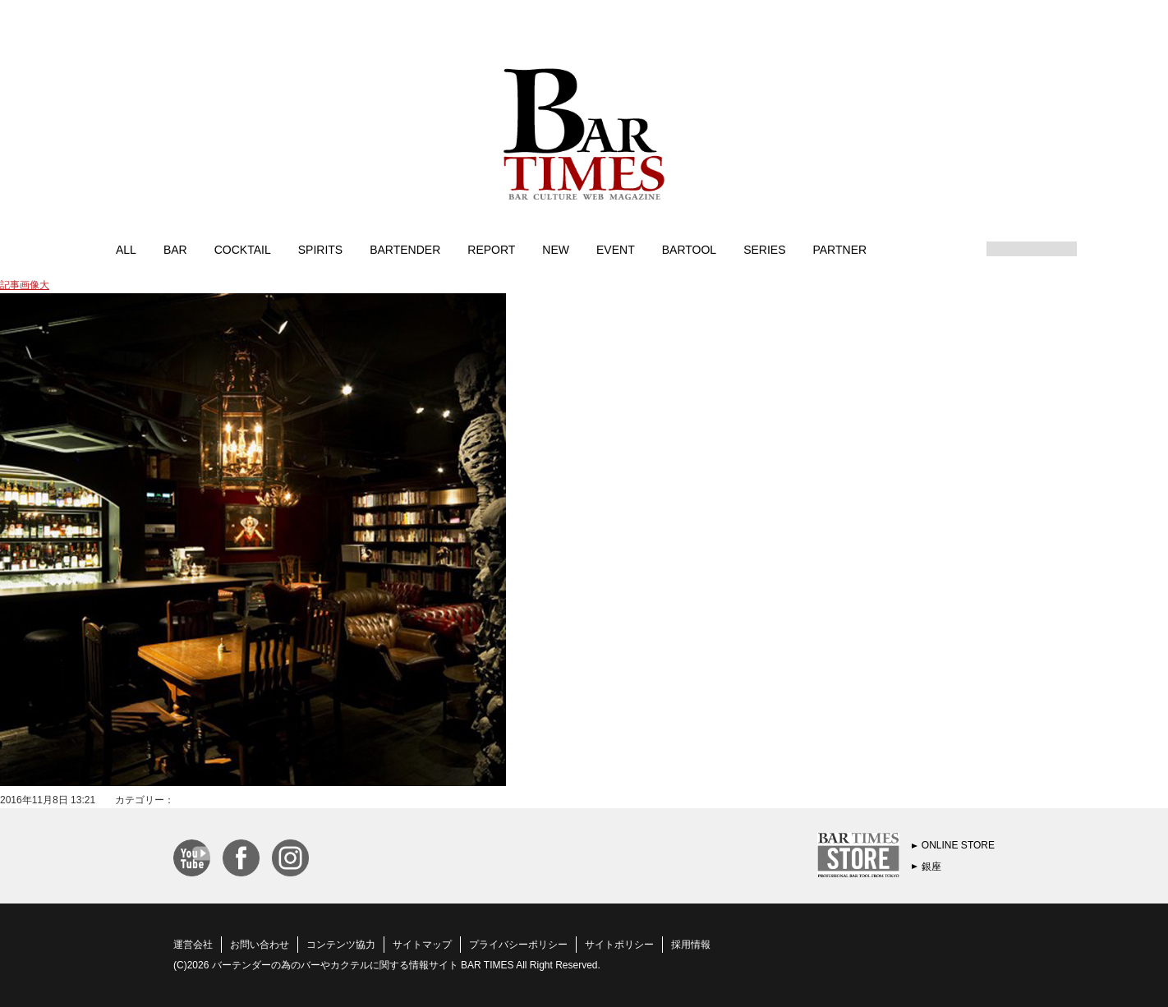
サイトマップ (422, 944)
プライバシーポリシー (518, 944)
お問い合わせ (259, 944)
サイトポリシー (619, 944)
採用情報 (690, 944)
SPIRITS (320, 249)
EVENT (615, 249)
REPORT (491, 249)
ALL (126, 249)
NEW (555, 249)
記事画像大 (24, 285)
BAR (175, 249)
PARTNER (839, 249)
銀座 (931, 866)
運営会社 (193, 944)
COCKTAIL (242, 249)
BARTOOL (689, 249)
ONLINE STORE (958, 845)
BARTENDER (405, 249)
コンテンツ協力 (340, 944)
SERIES (764, 249)
